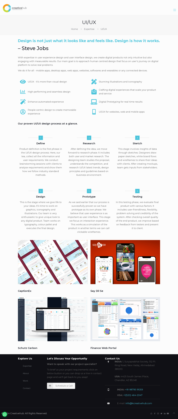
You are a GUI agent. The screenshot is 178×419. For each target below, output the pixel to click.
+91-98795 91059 (133, 389)
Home (74, 29)
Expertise (89, 29)
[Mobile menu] (175, 8)
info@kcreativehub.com (138, 403)
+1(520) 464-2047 (132, 395)
